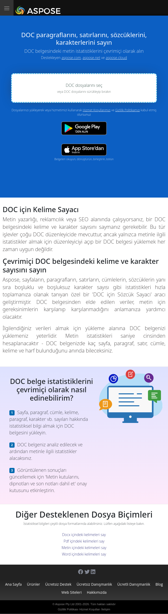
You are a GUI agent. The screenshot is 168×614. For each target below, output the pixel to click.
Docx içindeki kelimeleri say (84, 534)
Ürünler (33, 584)
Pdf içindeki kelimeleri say (84, 541)
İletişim (105, 609)
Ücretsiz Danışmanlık (94, 584)
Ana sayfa (13, 584)
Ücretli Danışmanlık (133, 584)
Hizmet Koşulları (89, 609)
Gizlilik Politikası (68, 609)
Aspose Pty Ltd (64, 604)
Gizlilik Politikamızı (127, 110)
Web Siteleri (71, 592)
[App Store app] (84, 150)
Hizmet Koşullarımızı (97, 110)
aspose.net (91, 57)
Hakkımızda (97, 592)
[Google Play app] (84, 128)
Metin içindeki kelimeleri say (84, 547)
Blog (159, 584)
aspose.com (71, 57)
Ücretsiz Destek (58, 584)
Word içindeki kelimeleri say (84, 554)
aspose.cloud (116, 57)
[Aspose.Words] (39, 7)
